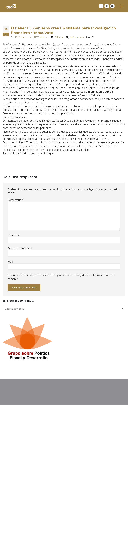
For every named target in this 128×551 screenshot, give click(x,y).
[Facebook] (101, 6)
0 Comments (77, 37)
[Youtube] (112, 6)
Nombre (14, 235)
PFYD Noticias (41, 37)
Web (10, 261)
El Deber (59, 37)
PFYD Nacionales (24, 37)
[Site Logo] (11, 6)
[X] (106, 6)
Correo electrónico (20, 248)
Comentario (16, 200)
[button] (121, 6)
